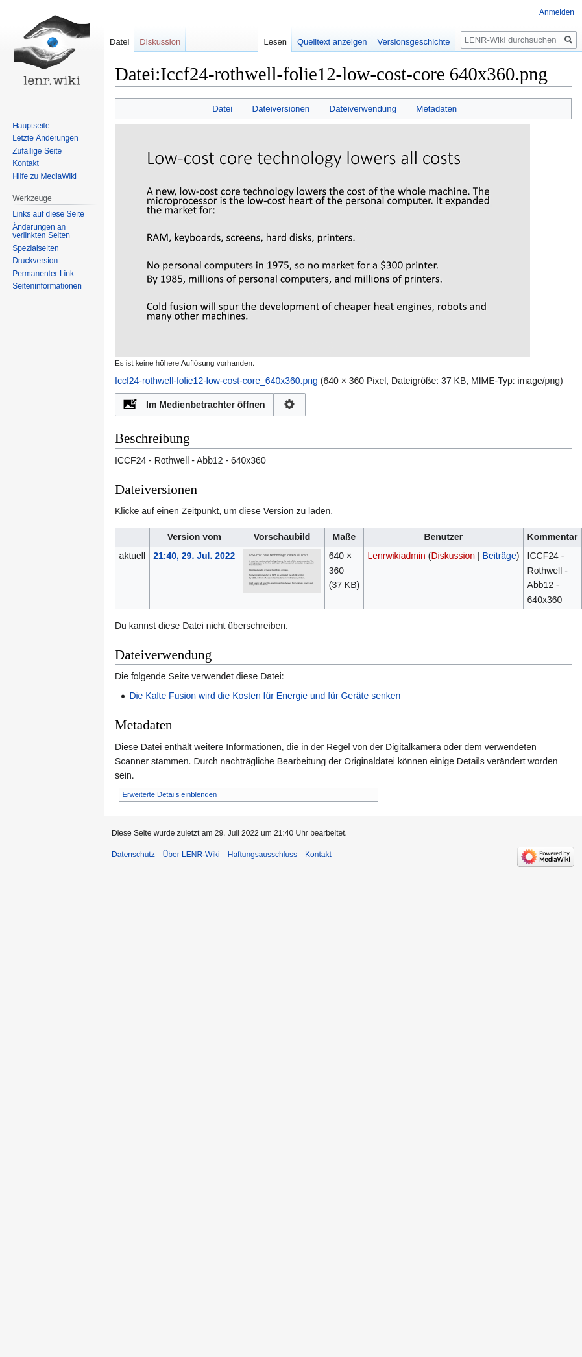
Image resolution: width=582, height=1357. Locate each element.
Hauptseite (30, 125)
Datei (222, 108)
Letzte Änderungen (45, 138)
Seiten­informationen (47, 285)
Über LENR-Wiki (191, 854)
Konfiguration (290, 404)
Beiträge (499, 555)
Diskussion (453, 555)
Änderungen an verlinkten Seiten (41, 231)
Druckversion (35, 260)
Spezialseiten (35, 248)
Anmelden (556, 12)
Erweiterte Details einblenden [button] (170, 794)
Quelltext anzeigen (322, 42)
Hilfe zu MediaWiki (44, 176)
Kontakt (25, 163)
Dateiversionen (281, 108)
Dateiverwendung (363, 108)
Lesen (265, 42)
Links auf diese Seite (48, 213)
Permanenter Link (43, 273)
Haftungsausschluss (262, 854)
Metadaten (436, 108)
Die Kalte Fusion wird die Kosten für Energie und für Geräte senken (264, 695)
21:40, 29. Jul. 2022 (194, 555)
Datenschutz (133, 854)
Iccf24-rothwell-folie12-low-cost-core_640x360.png (216, 380)
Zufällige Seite (37, 151)
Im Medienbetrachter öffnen (205, 404)
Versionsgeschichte (404, 42)
